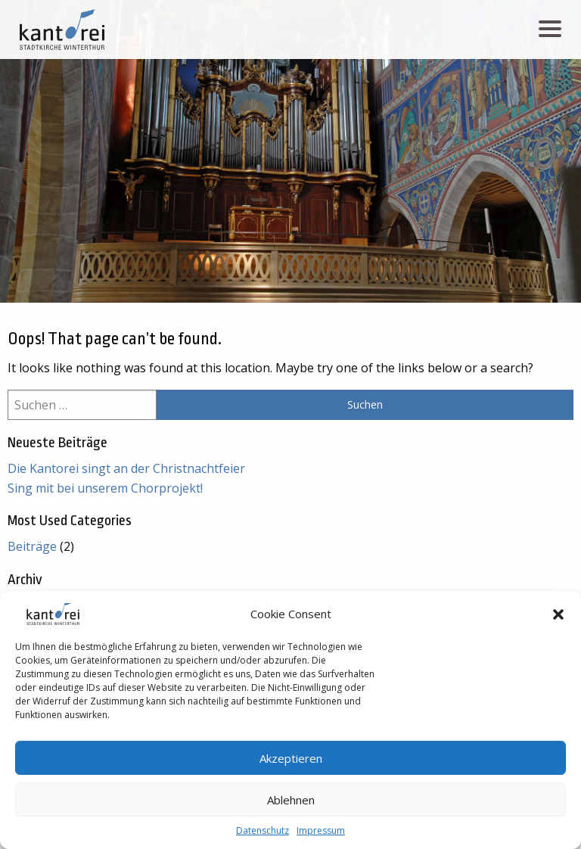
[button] (558, 614)
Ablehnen (291, 799)
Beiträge (32, 546)
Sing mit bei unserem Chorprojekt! (105, 488)
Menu (552, 21)
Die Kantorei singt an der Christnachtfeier (126, 468)
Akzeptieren (290, 758)
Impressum (321, 830)
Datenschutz (262, 830)
